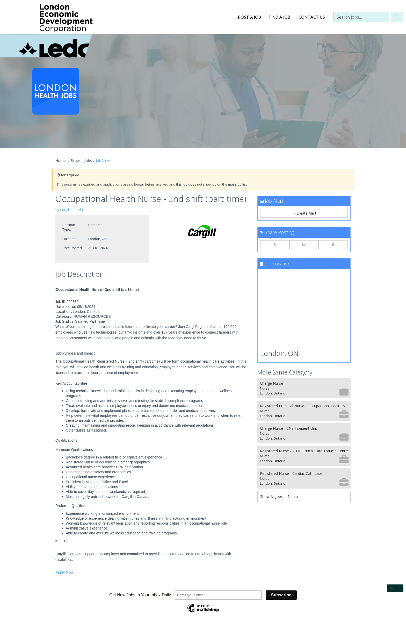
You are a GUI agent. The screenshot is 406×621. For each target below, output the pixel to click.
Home (60, 160)
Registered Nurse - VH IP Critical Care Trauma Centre (304, 455)
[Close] (395, 588)
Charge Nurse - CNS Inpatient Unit (304, 433)
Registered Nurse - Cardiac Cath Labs (304, 478)
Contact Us (312, 17)
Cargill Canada (71, 209)
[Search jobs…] (361, 17)
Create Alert (304, 213)
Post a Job (249, 17)
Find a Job (279, 17)
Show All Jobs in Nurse (279, 496)
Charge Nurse (304, 388)
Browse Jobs (81, 160)
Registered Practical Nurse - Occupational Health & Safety (305, 410)
